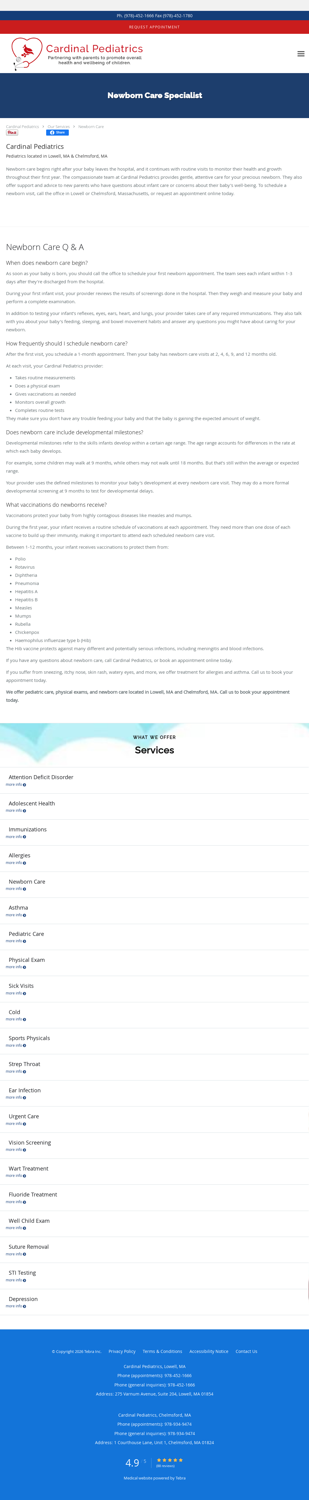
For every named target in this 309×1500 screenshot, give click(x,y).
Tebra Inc (92, 1351)
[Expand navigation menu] (301, 53)
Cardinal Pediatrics (22, 126)
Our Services (59, 126)
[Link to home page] (79, 53)
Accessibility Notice (209, 1351)
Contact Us (246, 1351)
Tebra (181, 1478)
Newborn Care (91, 126)
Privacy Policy (122, 1351)
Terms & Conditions (162, 1351)
